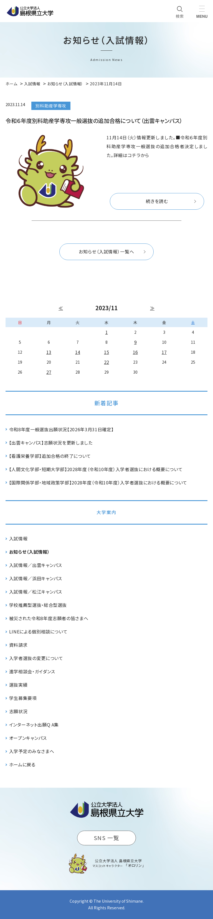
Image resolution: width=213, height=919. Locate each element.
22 (106, 362)
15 (106, 352)
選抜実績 (18, 684)
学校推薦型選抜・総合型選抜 (38, 605)
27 (48, 372)
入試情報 (18, 538)
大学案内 (106, 512)
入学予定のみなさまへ (31, 751)
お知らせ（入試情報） (29, 551)
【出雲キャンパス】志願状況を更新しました (51, 442)
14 (77, 352)
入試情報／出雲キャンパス (35, 565)
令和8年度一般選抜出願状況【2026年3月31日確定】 (61, 429)
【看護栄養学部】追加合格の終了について (50, 456)
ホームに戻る (22, 764)
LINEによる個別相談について (38, 631)
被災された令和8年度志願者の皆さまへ (48, 618)
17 (164, 352)
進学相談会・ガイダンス (32, 671)
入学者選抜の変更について (36, 658)
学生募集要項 (23, 698)
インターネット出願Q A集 (34, 724)
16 (135, 352)
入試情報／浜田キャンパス (35, 578)
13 (48, 352)
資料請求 (18, 644)
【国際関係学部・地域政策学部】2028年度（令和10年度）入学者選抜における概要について (98, 482)
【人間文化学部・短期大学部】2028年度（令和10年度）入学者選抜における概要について (96, 469)
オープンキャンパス (28, 738)
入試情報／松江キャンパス (35, 591)
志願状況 (18, 711)
